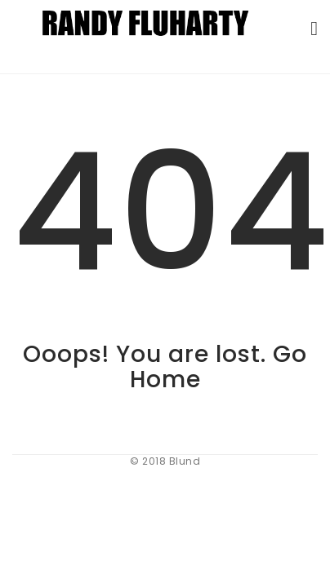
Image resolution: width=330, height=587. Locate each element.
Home (165, 379)
